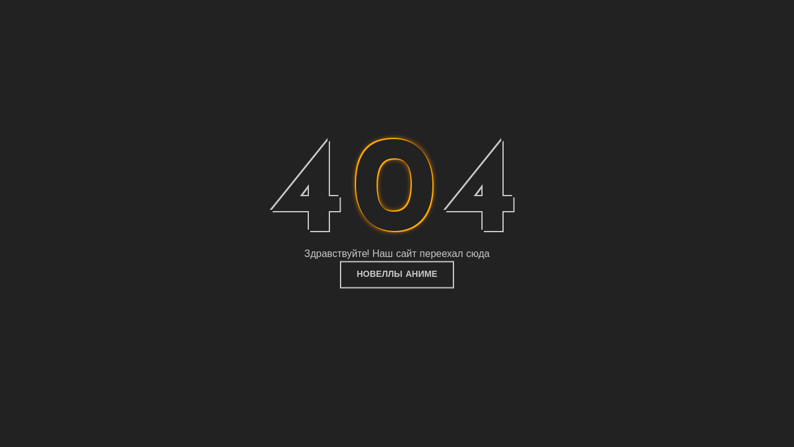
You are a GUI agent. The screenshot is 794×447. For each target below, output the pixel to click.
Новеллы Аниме (397, 274)
